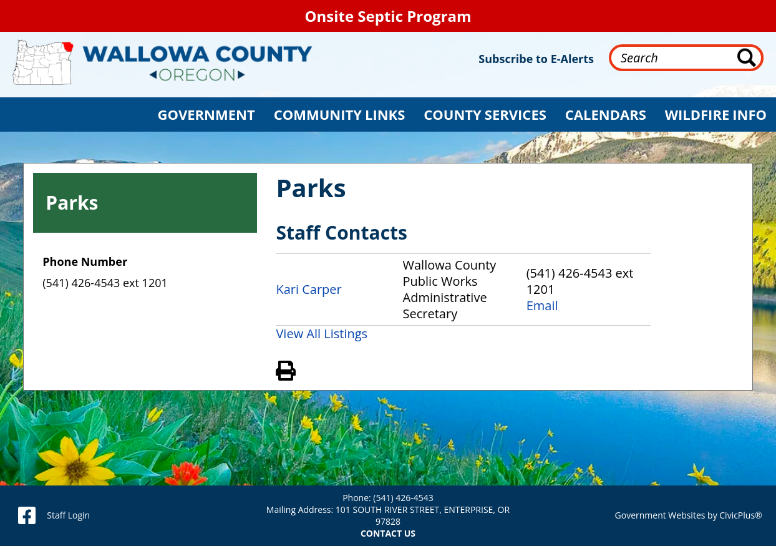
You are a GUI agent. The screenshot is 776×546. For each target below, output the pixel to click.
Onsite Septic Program (387, 16)
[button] (206, 114)
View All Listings (321, 333)
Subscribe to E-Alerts (536, 58)
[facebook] (27, 515)
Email (542, 306)
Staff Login (68, 515)
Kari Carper (308, 289)
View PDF (302, 369)
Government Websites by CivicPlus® (688, 515)
